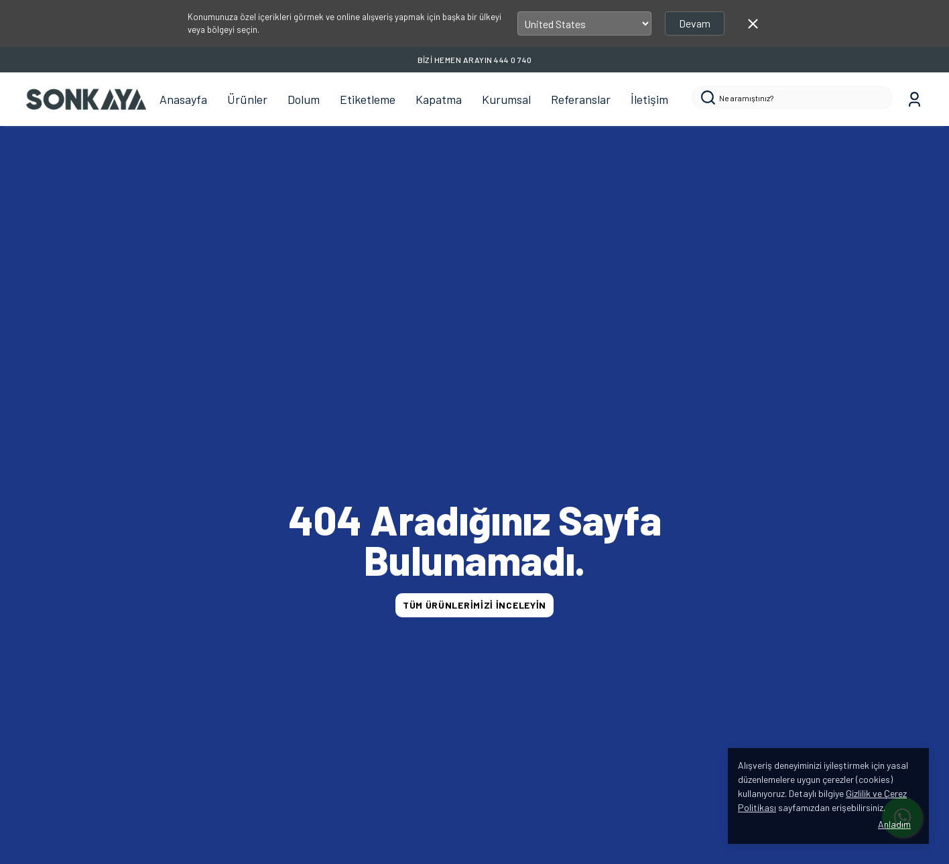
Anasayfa (183, 99)
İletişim (649, 99)
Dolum (304, 99)
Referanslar (581, 99)
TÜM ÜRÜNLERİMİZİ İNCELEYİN (474, 605)
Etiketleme (367, 99)
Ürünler (247, 99)
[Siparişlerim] (914, 99)
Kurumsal (506, 99)
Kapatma (439, 99)
